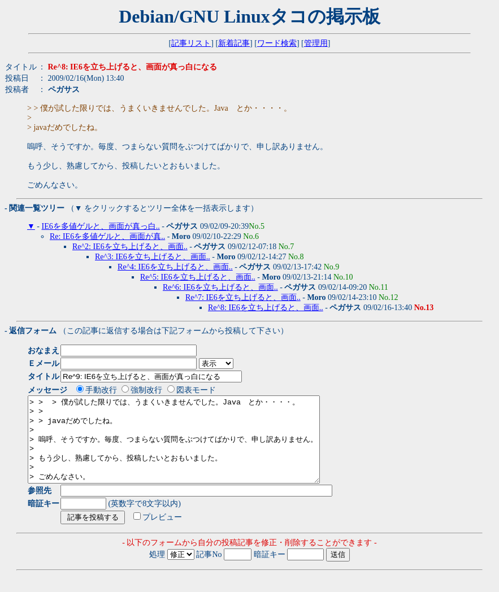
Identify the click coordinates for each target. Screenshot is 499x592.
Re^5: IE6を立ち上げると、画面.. (197, 277)
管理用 (316, 43)
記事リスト (191, 43)
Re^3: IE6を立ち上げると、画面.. (152, 257)
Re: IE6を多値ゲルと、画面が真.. (107, 236)
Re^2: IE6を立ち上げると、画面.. (130, 246)
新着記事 (234, 43)
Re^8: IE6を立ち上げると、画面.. (265, 307)
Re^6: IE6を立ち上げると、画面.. (220, 287)
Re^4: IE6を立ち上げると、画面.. (175, 267)
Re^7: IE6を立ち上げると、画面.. (243, 297)
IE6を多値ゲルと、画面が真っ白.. (101, 226)
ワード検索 (277, 43)
